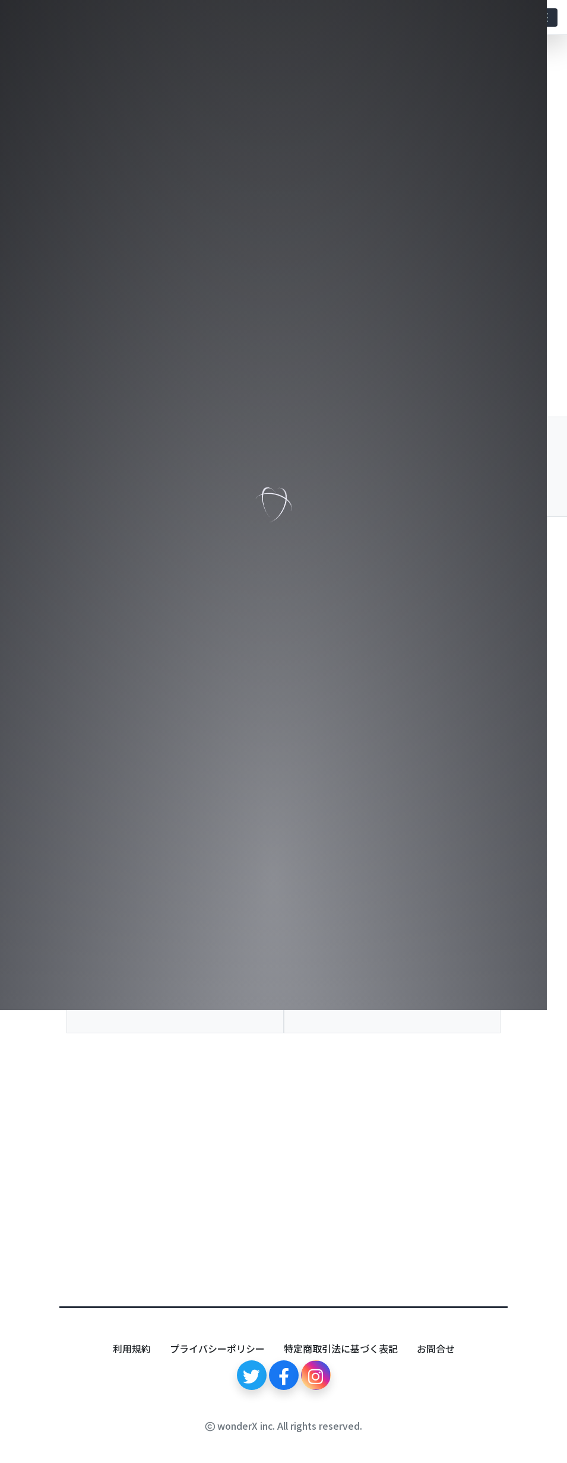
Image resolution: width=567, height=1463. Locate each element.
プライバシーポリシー (217, 1348)
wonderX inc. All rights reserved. (283, 1425)
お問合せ (436, 1348)
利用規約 (132, 1348)
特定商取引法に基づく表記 (341, 1348)
